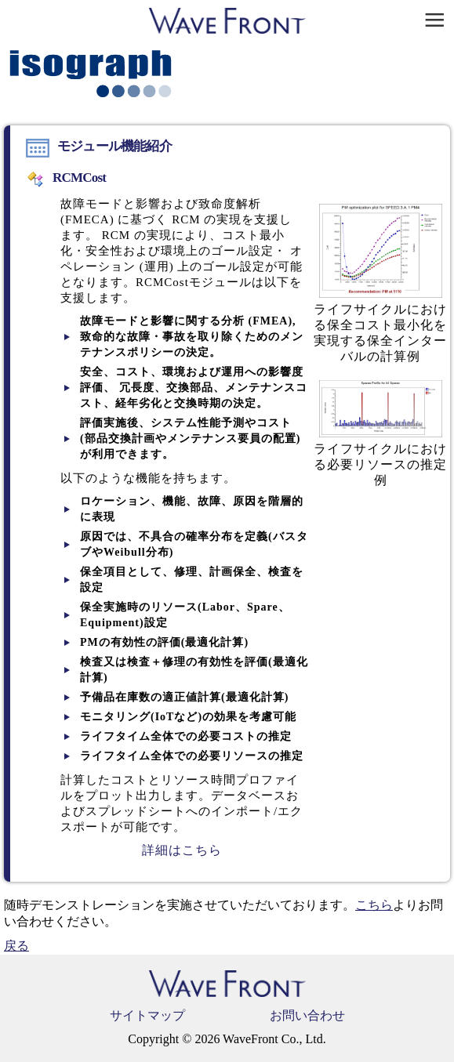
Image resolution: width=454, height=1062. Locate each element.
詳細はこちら (182, 850)
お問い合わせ (307, 1015)
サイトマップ (147, 1015)
